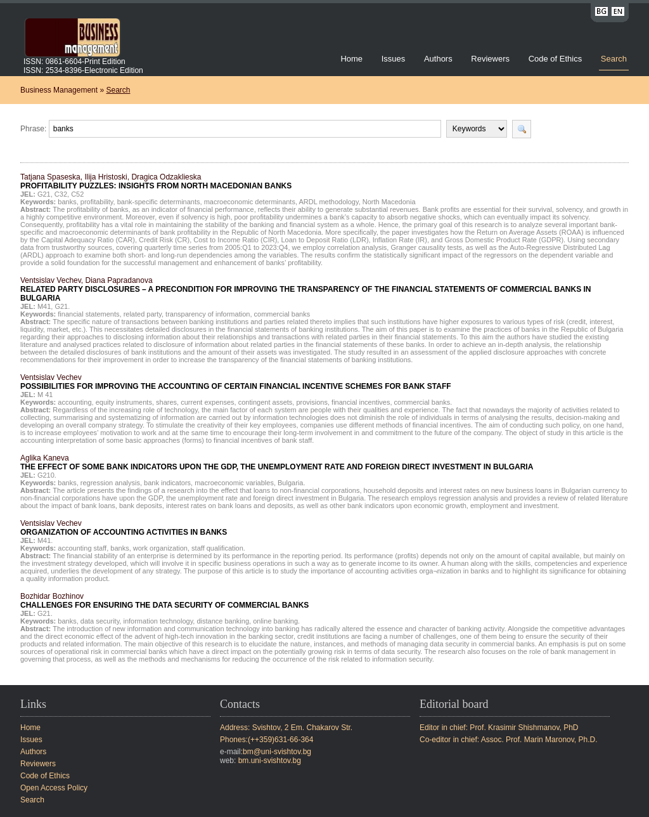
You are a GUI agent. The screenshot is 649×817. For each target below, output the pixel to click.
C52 (77, 194)
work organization (160, 548)
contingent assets (265, 402)
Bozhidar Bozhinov (164, 601)
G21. (62, 306)
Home (351, 58)
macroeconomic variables (234, 483)
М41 (44, 306)
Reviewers (491, 58)
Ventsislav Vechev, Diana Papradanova (305, 289)
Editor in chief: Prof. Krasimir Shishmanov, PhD (499, 727)
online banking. (276, 621)
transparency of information (207, 314)
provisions (312, 402)
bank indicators (167, 483)
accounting (74, 402)
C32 (61, 194)
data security (100, 621)
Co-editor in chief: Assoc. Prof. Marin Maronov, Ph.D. (509, 739)
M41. (45, 540)
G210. (46, 475)
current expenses (207, 402)
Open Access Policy (53, 787)
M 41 (45, 394)
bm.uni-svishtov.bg (269, 760)
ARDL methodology (328, 202)
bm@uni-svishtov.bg (277, 751)
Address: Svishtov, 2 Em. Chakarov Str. (286, 727)
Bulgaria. (291, 483)
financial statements (88, 314)
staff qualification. (218, 548)
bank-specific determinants (158, 202)
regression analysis (110, 483)
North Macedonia (389, 202)
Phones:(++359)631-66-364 (266, 739)
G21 (44, 194)
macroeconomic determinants (249, 202)
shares (166, 402)
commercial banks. (423, 402)
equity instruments (124, 402)
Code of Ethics (555, 58)
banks (67, 202)
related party (143, 314)
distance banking (222, 621)
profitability (96, 202)
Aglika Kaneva (276, 462)
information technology (158, 621)
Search (614, 58)
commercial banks (282, 314)
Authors (438, 58)
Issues (394, 58)
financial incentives (360, 402)
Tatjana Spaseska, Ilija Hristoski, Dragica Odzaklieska (156, 181)
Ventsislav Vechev (235, 382)
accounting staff (82, 548)
